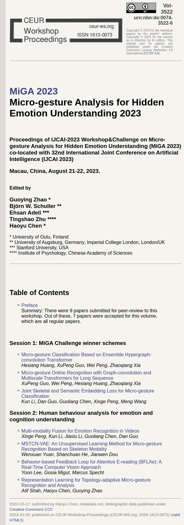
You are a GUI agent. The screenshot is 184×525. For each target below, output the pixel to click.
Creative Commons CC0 (31, 509)
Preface (29, 305)
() (152, 53)
